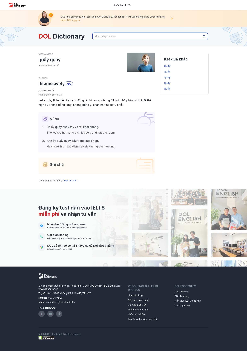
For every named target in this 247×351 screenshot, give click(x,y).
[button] (96, 90)
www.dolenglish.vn (48, 289)
